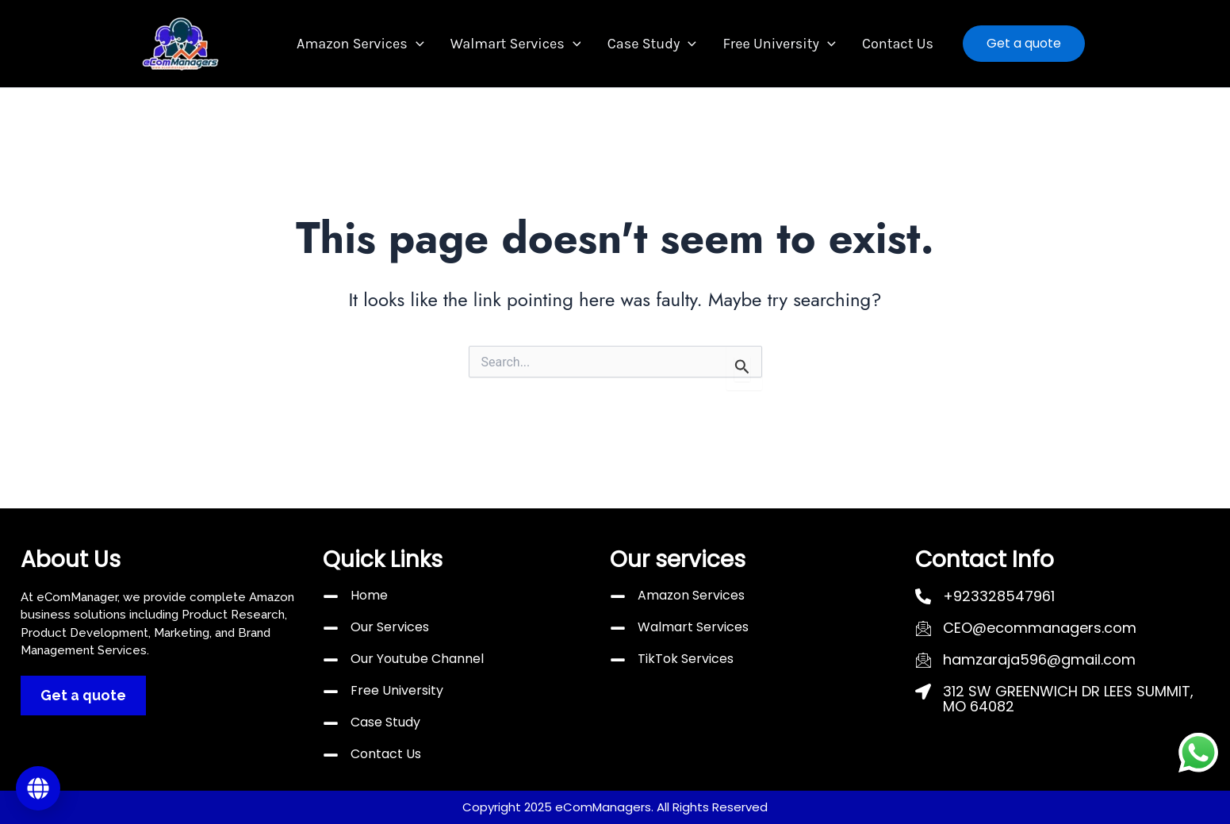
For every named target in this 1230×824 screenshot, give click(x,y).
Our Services (390, 627)
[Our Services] (331, 628)
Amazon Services (375, 44)
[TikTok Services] (618, 660)
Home (369, 595)
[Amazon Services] (618, 596)
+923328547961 (999, 596)
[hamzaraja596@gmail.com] (923, 660)
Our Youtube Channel (417, 659)
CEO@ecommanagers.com (1039, 628)
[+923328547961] (923, 596)
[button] (430, 44)
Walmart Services (523, 44)
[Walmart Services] (618, 628)
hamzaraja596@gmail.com (1039, 659)
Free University (771, 44)
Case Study (651, 44)
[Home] (331, 596)
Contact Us (882, 43)
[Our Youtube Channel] (331, 660)
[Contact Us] (331, 755)
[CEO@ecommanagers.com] (923, 628)
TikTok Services (686, 659)
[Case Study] (331, 723)
